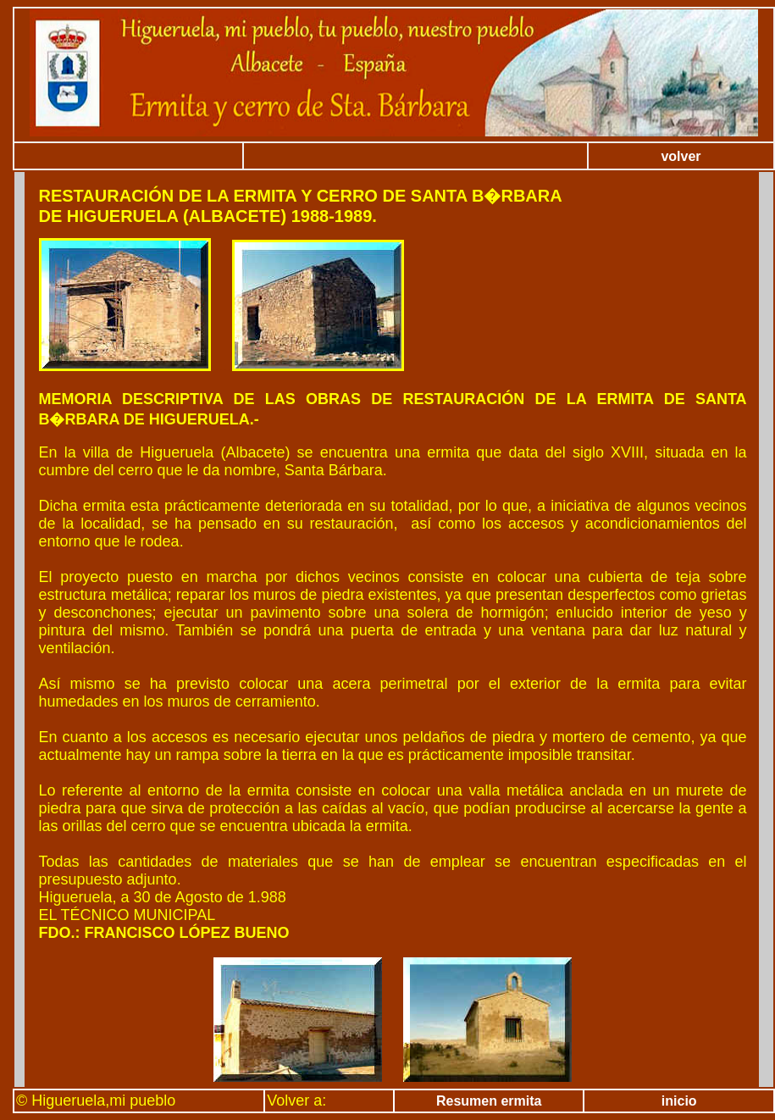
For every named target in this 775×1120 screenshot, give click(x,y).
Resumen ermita (489, 1101)
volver (680, 156)
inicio (679, 1101)
